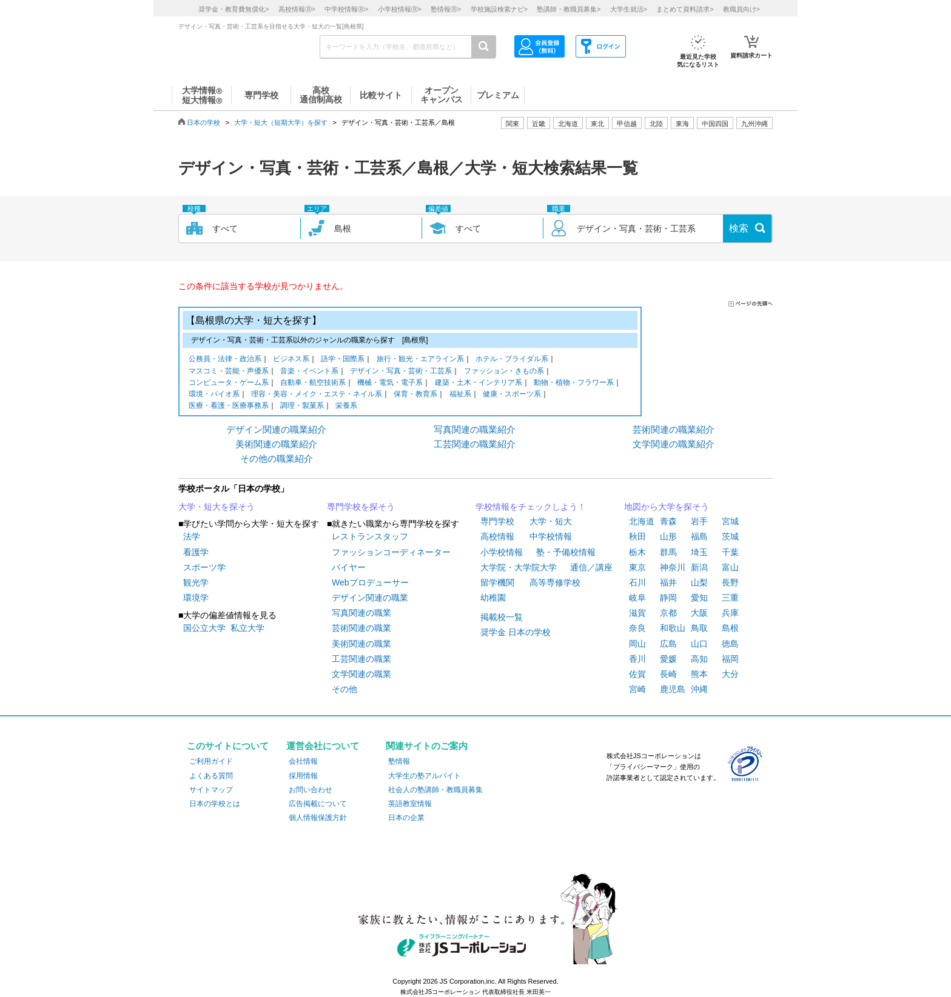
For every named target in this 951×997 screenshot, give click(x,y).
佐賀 (637, 674)
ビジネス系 (291, 360)
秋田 (637, 536)
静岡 (668, 597)
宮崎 (637, 689)
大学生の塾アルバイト (424, 776)
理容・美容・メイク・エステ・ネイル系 (316, 395)
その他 (344, 689)
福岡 (730, 659)
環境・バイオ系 (214, 395)
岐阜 (637, 597)
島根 (730, 628)
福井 (668, 582)
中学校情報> (346, 9)
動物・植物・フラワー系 (574, 383)
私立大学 (247, 628)
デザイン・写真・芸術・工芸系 (401, 372)
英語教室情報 (410, 803)
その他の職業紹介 (276, 458)
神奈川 (672, 567)
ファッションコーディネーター (391, 552)
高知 (699, 659)
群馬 (668, 552)
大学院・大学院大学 (518, 567)
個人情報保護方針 (318, 817)
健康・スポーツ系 (512, 395)
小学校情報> (400, 9)
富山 (730, 567)
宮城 (730, 521)
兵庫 (730, 613)
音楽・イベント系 (309, 372)
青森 (668, 521)
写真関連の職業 (361, 613)
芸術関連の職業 (361, 628)
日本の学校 (203, 122)
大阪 (699, 613)
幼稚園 (493, 597)
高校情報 (497, 536)
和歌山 (672, 628)
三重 (730, 597)
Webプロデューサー (370, 582)
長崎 (668, 674)
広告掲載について (318, 803)
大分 (730, 674)
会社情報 (303, 761)
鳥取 (699, 628)
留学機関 (497, 582)
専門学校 (497, 521)
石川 (637, 582)
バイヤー (349, 567)
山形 (668, 536)
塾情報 (399, 761)
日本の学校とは (214, 803)
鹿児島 (672, 689)
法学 (191, 536)
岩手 (699, 521)
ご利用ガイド (211, 761)
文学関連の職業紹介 (673, 444)
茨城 (730, 536)
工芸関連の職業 (361, 659)
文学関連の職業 (361, 674)
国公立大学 (204, 628)
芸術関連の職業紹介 (673, 429)
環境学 (196, 597)
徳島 (730, 644)
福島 (699, 536)
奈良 (637, 628)
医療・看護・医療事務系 (229, 406)
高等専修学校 (554, 582)
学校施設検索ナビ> (499, 9)
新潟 (699, 567)
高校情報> (296, 9)
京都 (668, 613)
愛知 (699, 597)
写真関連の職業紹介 (475, 429)
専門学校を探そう (361, 507)
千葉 (730, 552)
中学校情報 (550, 536)
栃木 (637, 552)
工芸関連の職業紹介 (475, 444)
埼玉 (699, 552)
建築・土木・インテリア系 (478, 383)
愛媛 (668, 659)
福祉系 (460, 395)
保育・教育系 (415, 395)
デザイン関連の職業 (370, 597)
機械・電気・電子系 (390, 383)
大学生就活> (628, 9)
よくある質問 (211, 776)
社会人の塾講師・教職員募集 (435, 789)
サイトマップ (211, 789)
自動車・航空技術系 (313, 383)
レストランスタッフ (370, 536)
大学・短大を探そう (216, 507)
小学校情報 (501, 552)
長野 (730, 582)
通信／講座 (591, 567)
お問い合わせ (310, 789)
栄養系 (346, 406)
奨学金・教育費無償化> (233, 9)
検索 (738, 228)
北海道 (568, 123)
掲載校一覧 (501, 617)
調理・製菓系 (302, 406)
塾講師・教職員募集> (568, 9)
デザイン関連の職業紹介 (276, 429)
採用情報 (303, 776)
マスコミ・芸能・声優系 (229, 372)
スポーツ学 (204, 567)
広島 (668, 644)
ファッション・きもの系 (504, 372)
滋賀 (637, 613)
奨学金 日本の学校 (515, 632)
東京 (637, 567)
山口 (699, 644)
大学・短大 (550, 521)
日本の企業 (406, 817)
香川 (637, 659)
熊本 (699, 674)
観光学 (196, 582)
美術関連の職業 (361, 644)
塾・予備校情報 (566, 552)
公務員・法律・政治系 (225, 360)
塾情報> (446, 9)
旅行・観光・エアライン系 (420, 360)
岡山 (637, 644)
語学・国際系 (343, 360)
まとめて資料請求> (684, 9)
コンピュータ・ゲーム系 (229, 383)
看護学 (196, 552)
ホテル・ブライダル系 (512, 360)
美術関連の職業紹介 (276, 444)
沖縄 (699, 689)
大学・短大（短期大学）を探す (281, 122)
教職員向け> (741, 9)
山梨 (699, 582)
